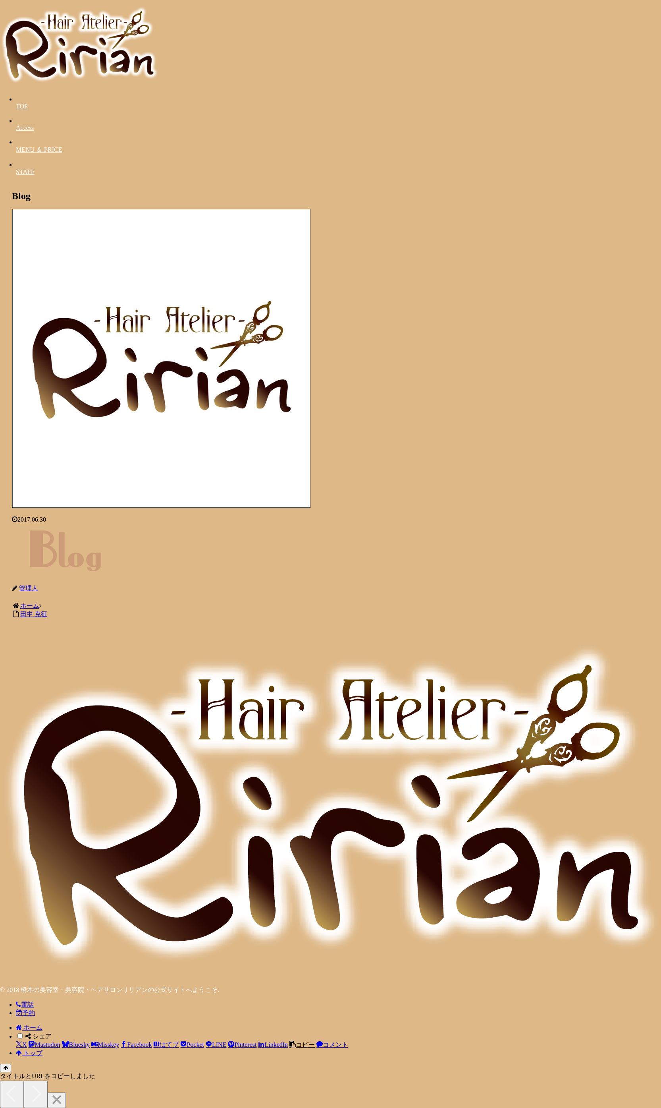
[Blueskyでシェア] (76, 1044)
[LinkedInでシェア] (273, 1044)
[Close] (57, 1100)
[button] (302, 1044)
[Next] (36, 1094)
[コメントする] (332, 1044)
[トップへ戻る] (5, 1068)
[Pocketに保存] (192, 1044)
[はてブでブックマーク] (166, 1044)
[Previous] (12, 1094)
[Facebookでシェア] (136, 1044)
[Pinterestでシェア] (242, 1044)
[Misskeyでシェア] (105, 1044)
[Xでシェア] (21, 1044)
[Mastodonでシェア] (44, 1044)
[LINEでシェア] (216, 1044)
